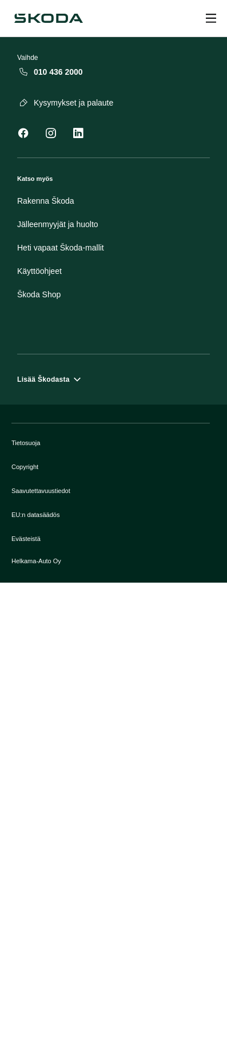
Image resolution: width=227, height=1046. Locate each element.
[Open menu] (211, 18)
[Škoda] (48, 18)
